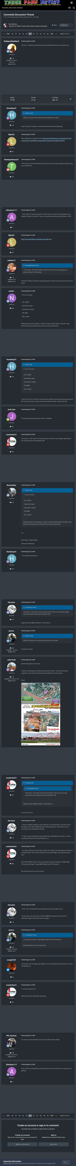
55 (44, 33)
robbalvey (14, 24)
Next (52, 33)
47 (16, 33)
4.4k (12, 648)
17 (11, 227)
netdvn (11, 291)
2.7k (12, 58)
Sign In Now (53, 1144)
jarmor (11, 631)
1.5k (12, 125)
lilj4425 (11, 134)
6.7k (12, 502)
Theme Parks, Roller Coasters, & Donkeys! (34, 26)
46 (12, 33)
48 (19, 33)
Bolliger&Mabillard (11, 41)
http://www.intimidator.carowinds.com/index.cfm (36, 239)
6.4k (12, 1053)
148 (12, 451)
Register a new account (22, 1144)
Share (54, 25)
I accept (67, 1162)
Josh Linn (11, 409)
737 (12, 426)
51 (30, 33)
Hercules (11, 602)
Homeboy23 (11, 108)
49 (23, 33)
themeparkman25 (11, 160)
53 (37, 33)
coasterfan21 (11, 435)
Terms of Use (7, 1163)
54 (40, 33)
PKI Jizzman (11, 1036)
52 (33, 33)
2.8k (12, 308)
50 (26, 33)
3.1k (12, 619)
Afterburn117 (11, 210)
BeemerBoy (11, 485)
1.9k (12, 176)
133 (12, 151)
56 (47, 33)
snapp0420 (11, 960)
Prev (8, 33)
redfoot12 (11, 260)
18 (11, 977)
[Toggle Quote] (24, 113)
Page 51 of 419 (65, 33)
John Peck (11, 660)
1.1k (12, 677)
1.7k (12, 277)
